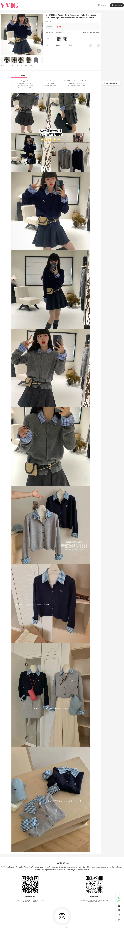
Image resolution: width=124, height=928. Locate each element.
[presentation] (2, 60)
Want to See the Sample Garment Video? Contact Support (20, 66)
